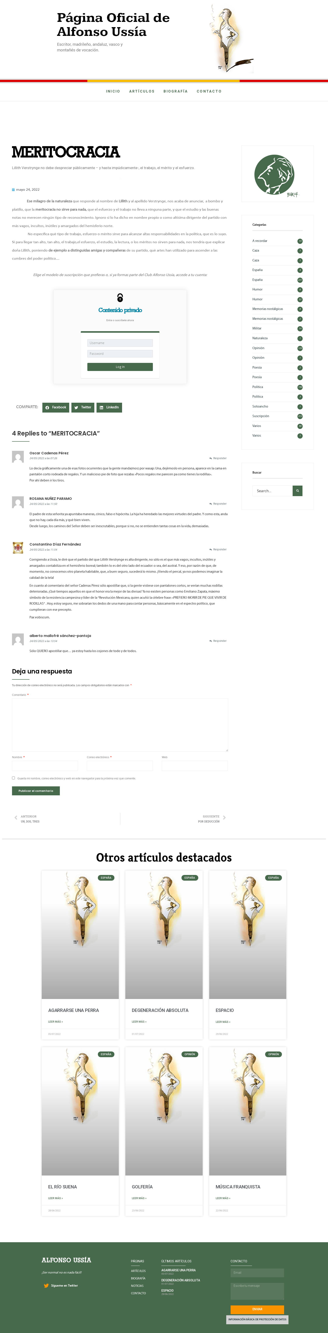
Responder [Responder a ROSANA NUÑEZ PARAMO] (219, 504)
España (257, 270)
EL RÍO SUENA (62, 1187)
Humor (257, 289)
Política (257, 387)
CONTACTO (209, 91)
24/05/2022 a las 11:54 (43, 549)
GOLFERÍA (142, 1187)
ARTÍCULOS (142, 91)
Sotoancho (260, 406)
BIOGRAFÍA (176, 91)
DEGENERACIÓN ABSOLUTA (160, 1010)
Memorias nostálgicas (267, 309)
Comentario (20, 695)
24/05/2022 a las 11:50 (43, 504)
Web (164, 757)
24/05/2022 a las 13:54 (43, 641)
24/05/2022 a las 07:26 (43, 458)
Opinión (258, 348)
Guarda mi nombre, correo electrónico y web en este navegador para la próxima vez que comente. (76, 778)
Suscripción (260, 416)
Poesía (257, 367)
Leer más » (55, 1021)
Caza (255, 250)
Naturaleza (260, 338)
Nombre (18, 757)
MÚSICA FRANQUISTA (238, 1187)
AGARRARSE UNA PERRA (73, 1010)
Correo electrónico (99, 757)
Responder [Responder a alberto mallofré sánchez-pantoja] (219, 641)
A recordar (259, 241)
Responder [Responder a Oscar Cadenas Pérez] (219, 458)
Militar (256, 328)
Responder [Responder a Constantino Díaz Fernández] (219, 549)
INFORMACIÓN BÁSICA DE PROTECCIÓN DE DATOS (257, 1319)
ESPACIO (225, 1010)
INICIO (113, 91)
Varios (256, 426)
